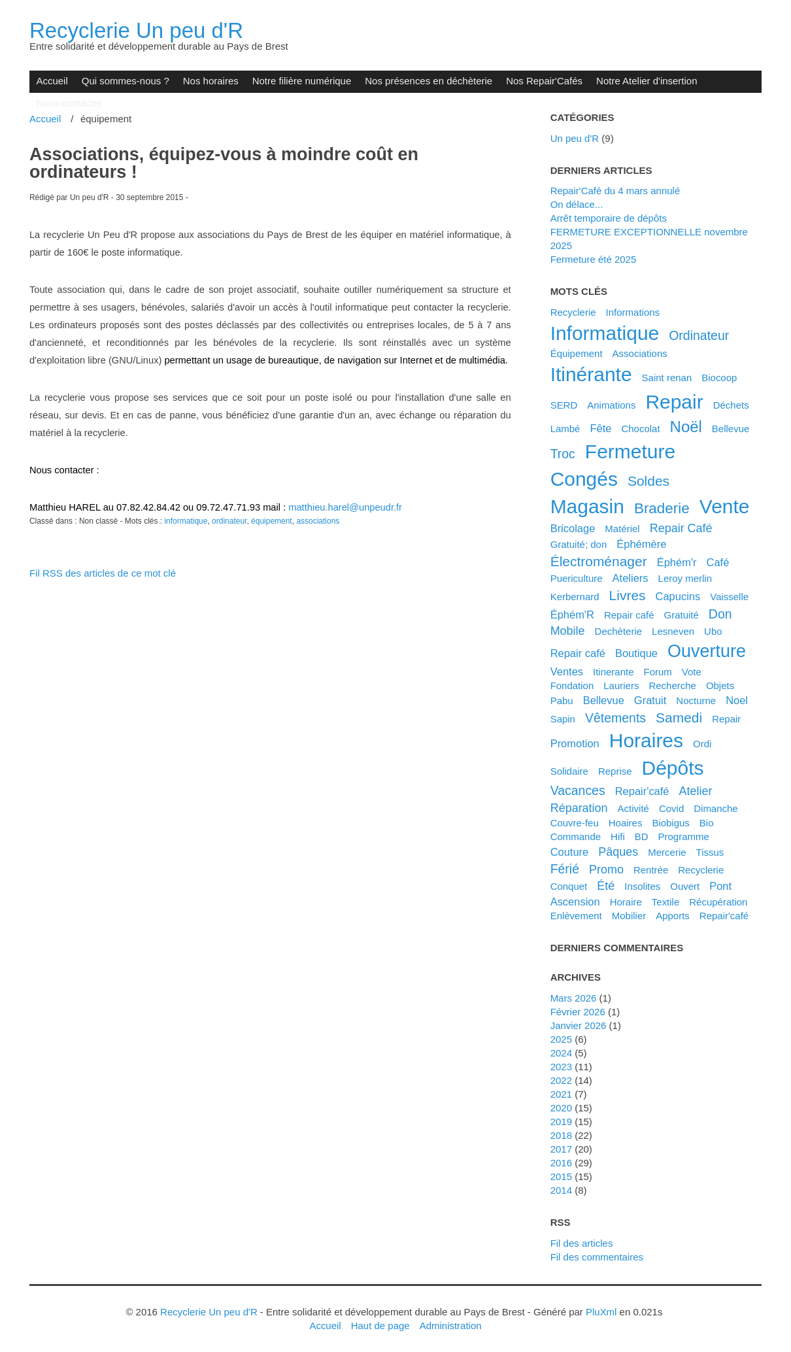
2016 (561, 1162)
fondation (572, 685)
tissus (710, 852)
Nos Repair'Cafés (544, 80)
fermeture (630, 451)
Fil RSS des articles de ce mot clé (102, 573)
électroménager (598, 561)
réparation (579, 808)
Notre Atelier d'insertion (646, 80)
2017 (561, 1149)
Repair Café (681, 528)
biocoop (719, 377)
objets (720, 685)
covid (671, 808)
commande (575, 836)
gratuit (650, 700)
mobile (567, 630)
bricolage (573, 528)
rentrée (650, 869)
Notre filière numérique (302, 80)
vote (691, 671)
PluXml (601, 1311)
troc (562, 454)
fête (600, 428)
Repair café (629, 614)
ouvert (684, 886)
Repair (726, 718)
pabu (561, 700)
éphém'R (572, 614)
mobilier (629, 915)
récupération (718, 901)
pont (720, 886)
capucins (678, 596)
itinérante (591, 374)
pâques (618, 851)
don (720, 614)
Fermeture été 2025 (593, 259)
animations (611, 405)
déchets (731, 405)
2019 (561, 1121)
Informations (633, 312)
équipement (271, 521)
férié (564, 869)
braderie (662, 508)
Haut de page (380, 1325)
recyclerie (701, 869)
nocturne (696, 700)
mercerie (667, 852)
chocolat (640, 428)
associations (317, 521)
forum (658, 671)
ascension (575, 901)
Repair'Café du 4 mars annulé (615, 190)
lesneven (673, 631)
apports (673, 915)
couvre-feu (574, 822)
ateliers (630, 578)
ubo (713, 631)
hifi (618, 836)
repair (674, 402)
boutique (636, 653)
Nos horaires (211, 80)
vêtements (615, 718)
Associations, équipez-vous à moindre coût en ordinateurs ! (223, 163)
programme (683, 836)
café (718, 562)
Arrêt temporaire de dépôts (608, 218)
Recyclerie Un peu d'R (136, 30)
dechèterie (618, 631)
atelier (696, 791)
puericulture (576, 578)
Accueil (51, 80)
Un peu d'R (574, 138)
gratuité (681, 614)
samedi (679, 717)
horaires (646, 740)
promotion (574, 743)
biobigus (671, 822)
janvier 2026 (578, 1025)
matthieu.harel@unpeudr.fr (345, 507)
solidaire (569, 771)
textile (665, 901)
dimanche (715, 808)
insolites (642, 886)
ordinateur (229, 521)
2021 (561, 1094)
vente (724, 506)
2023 (561, 1066)
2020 (561, 1107)
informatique (185, 521)
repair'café (724, 915)
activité (633, 808)
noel (737, 700)
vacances (577, 790)
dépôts (673, 768)
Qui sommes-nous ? (125, 80)
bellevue (603, 700)
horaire (626, 901)
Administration (451, 1325)
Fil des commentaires (596, 1256)
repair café (577, 653)
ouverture (706, 651)
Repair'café (642, 791)
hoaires (626, 822)
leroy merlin (685, 578)
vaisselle (729, 596)
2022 (561, 1080)
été (605, 885)
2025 (561, 1039)
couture (569, 852)
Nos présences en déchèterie (428, 80)
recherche (672, 685)
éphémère (641, 544)
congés (584, 479)
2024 (561, 1052)
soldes (648, 480)
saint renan (667, 377)
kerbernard (574, 596)
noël (686, 426)
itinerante (613, 671)
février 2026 (577, 1011)
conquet (569, 886)
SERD (564, 405)
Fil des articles (581, 1243)
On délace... (576, 204)
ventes (566, 671)
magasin (587, 506)
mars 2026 (573, 998)
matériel (622, 528)
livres (627, 595)
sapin (562, 718)
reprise (615, 771)
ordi (702, 743)
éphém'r (677, 562)
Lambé (565, 428)
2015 (561, 1176)
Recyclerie (573, 312)
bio (706, 822)
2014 (561, 1190)
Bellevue (731, 428)
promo (606, 869)
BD (641, 836)
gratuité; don (578, 544)
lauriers (621, 685)
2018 (561, 1135)
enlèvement (576, 915)
